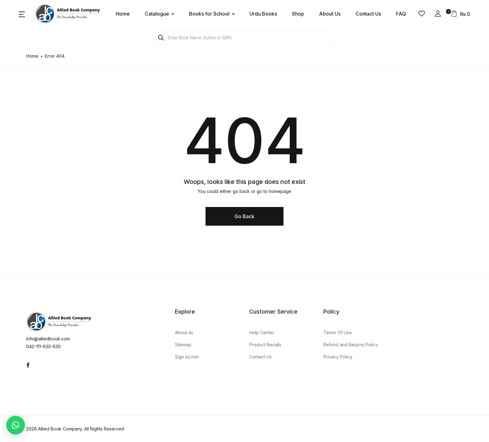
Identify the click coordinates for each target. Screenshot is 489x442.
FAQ (401, 14)
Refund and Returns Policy (350, 344)
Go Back (244, 216)
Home (123, 14)
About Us (330, 14)
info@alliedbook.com (48, 338)
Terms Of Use (337, 332)
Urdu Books (263, 14)
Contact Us (368, 14)
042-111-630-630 (43, 346)
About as (184, 332)
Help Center (261, 332)
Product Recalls (265, 344)
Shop (298, 14)
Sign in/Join (187, 356)
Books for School (209, 14)
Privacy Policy (337, 356)
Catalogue (157, 14)
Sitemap (183, 344)
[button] (22, 14)
